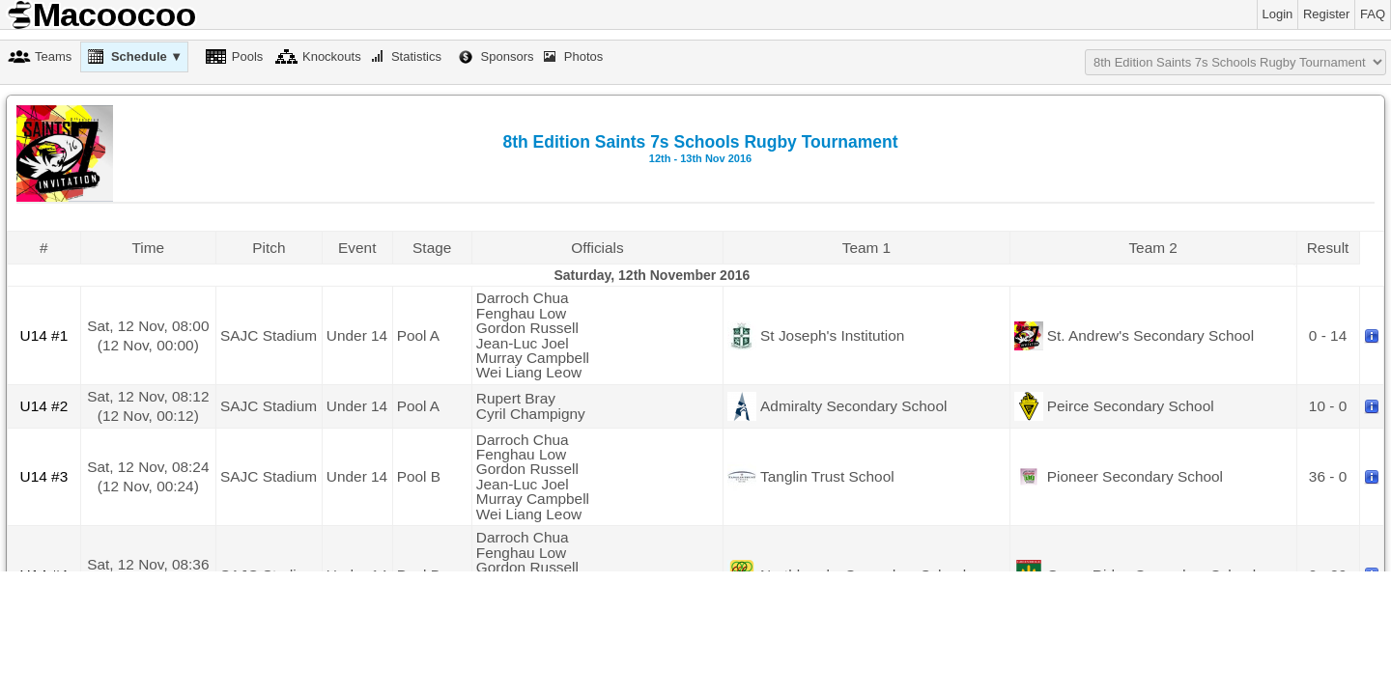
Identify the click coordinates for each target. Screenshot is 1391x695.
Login (1278, 14)
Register (1326, 14)
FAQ (1372, 14)
